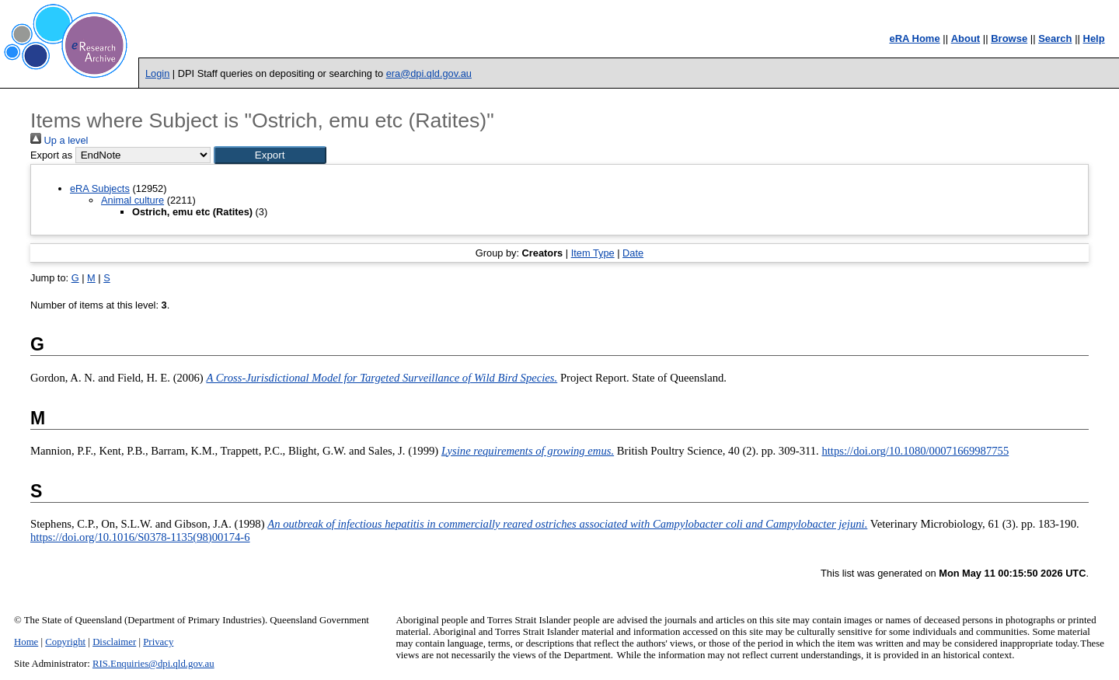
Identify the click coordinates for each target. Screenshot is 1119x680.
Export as (51, 155)
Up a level (59, 140)
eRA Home (914, 38)
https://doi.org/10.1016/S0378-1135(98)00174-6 (140, 537)
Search (1055, 38)
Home (26, 641)
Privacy (158, 641)
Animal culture (132, 200)
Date (632, 253)
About (966, 38)
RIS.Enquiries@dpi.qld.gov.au (153, 663)
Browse (1009, 38)
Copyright (65, 641)
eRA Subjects (100, 188)
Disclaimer (114, 641)
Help (1094, 38)
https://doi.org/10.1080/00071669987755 (915, 451)
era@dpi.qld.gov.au (429, 73)
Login (157, 73)
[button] (270, 155)
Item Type (593, 253)
